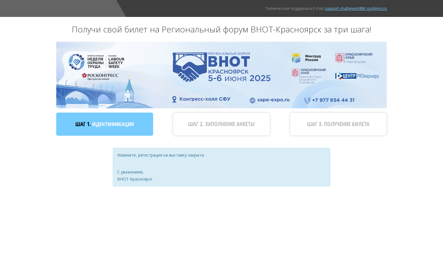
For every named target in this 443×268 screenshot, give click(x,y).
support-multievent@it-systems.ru (356, 8)
